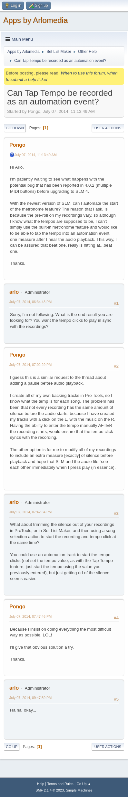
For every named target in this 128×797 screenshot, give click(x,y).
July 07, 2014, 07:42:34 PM (30, 512)
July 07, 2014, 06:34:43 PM (30, 302)
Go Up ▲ (83, 784)
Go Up (11, 747)
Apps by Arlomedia (35, 20)
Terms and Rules (60, 784)
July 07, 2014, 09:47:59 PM (30, 698)
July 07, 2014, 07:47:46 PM (30, 616)
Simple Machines (79, 790)
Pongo (17, 145)
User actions (107, 128)
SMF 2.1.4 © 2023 (49, 790)
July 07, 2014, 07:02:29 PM (30, 365)
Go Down (15, 128)
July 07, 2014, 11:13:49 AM (36, 155)
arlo (14, 292)
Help (40, 784)
